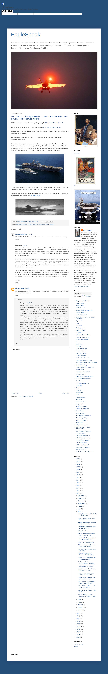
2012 (78, 613)
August (80, 506)
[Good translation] (4, 11)
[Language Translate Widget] (83, 293)
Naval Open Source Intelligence (85, 367)
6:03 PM (30, 234)
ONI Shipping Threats (82, 383)
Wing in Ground (49, 224)
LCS (17, 224)
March (80, 604)
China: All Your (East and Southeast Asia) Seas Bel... (86, 554)
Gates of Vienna (80, 330)
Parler (78, 388)
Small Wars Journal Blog (83, 408)
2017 (78, 482)
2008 (78, 624)
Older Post (65, 393)
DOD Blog (79, 325)
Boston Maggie (80, 303)
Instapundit (79, 341)
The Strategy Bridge (82, 418)
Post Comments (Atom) (26, 396)
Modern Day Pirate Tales (83, 358)
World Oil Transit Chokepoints (84, 452)
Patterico (78, 390)
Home (40, 393)
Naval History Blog (81, 365)
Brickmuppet (80, 305)
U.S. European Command (83, 431)
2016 (78, 485)
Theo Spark (79, 422)
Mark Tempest (87, 230)
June (79, 511)
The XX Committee (81, 420)
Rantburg (78, 394)
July (79, 509)
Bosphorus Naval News (82, 301)
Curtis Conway (19, 288)
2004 (78, 634)
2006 (78, 629)
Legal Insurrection (81, 348)
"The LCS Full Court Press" (53, 123)
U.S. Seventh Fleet (81, 442)
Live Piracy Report (81, 353)
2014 (78, 490)
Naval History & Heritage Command (86, 362)
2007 (78, 626)
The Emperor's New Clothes (52, 127)
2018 (78, 480)
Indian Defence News (82, 339)
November (81, 498)
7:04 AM (25, 245)
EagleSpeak (25, 34)
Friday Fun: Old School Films (86, 542)
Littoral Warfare (23, 224)
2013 (78, 493)
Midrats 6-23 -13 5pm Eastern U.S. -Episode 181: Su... (86, 538)
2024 (78, 464)
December (81, 495)
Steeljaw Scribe (80, 413)
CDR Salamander (81, 308)
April (79, 602)
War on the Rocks (81, 449)
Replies (19, 299)
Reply (17, 239)
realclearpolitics (80, 397)
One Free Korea (80, 381)
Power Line (79, 392)
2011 (77, 616)
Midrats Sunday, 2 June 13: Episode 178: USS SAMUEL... (87, 595)
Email (75, 186)
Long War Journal (81, 355)
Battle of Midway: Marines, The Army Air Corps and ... (87, 586)
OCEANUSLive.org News (83, 378)
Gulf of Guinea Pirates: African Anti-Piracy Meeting (86, 534)
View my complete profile (82, 286)
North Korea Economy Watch (84, 376)
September (81, 503)
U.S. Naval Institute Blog (83, 435)
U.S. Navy (30, 224)
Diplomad (79, 321)
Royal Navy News (81, 401)
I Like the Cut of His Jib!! (83, 337)
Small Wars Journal (81, 406)
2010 (78, 618)
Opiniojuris (79, 385)
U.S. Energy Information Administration (83, 427)
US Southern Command (83, 447)
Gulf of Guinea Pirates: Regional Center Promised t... (87, 523)
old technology (35, 196)
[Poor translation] (10, 11)
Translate (86, 296)
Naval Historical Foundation (84, 360)
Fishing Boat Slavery (84, 531)
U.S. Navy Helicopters (39, 224)
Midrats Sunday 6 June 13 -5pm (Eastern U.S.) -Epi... (87, 569)
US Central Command (82, 445)
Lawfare (78, 346)
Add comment (16, 349)
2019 (78, 477)
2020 (78, 474)
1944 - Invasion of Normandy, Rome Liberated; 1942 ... (86, 582)
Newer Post (15, 393)
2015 (78, 488)
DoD (77, 323)
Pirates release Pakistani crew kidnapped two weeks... (86, 578)
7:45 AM (30, 303)
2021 (78, 472)
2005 (78, 632)
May (79, 599)
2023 (78, 467)
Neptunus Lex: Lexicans (83, 371)
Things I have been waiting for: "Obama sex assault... (86, 558)
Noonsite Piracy (80, 374)
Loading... (77, 153)
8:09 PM (26, 288)
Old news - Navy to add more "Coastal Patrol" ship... (86, 545)
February (81, 607)
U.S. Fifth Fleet (80, 433)
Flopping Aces (80, 328)
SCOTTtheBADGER (21, 234)
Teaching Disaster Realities (85, 566)
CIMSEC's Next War (82, 312)
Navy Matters (80, 369)
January (80, 610)
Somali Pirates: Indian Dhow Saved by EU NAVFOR (86, 573)
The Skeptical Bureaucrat (83, 415)
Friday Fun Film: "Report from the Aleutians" (86, 518)
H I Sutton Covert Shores (83, 335)
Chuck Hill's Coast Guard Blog (84, 310)
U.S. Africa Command (82, 425)
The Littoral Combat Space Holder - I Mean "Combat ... (86, 562)
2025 (78, 461)
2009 (78, 621)
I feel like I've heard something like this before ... (86, 527)
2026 (78, 459)
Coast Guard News (81, 314)
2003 (78, 637)
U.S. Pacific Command (82, 440)
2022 (78, 469)
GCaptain (78, 332)
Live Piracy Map (81, 351)
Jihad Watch (79, 344)
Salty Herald (79, 404)
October (80, 501)
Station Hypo (80, 411)
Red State (79, 399)
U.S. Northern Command (83, 438)
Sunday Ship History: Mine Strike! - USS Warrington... (87, 514)
